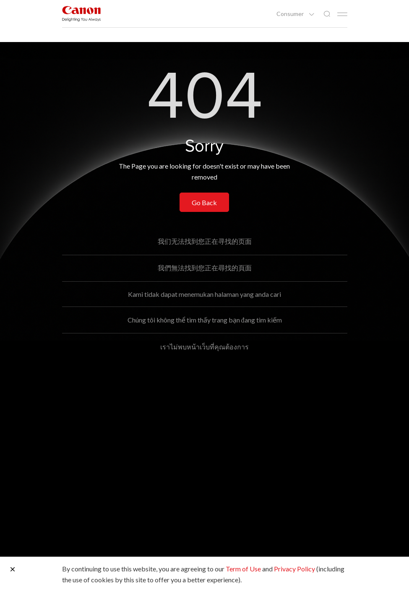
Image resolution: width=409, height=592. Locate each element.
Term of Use (243, 569)
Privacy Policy (294, 569)
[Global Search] (326, 14)
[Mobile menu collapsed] (342, 14)
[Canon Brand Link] (81, 13)
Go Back (204, 202)
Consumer (290, 14)
